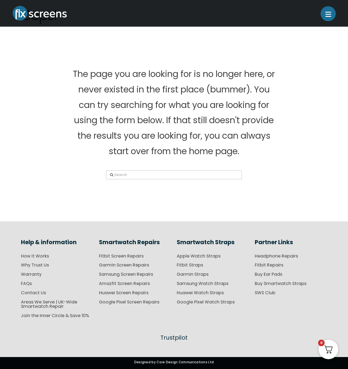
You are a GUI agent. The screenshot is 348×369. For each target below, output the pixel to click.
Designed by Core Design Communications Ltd (174, 362)
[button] (328, 13)
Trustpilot (174, 338)
